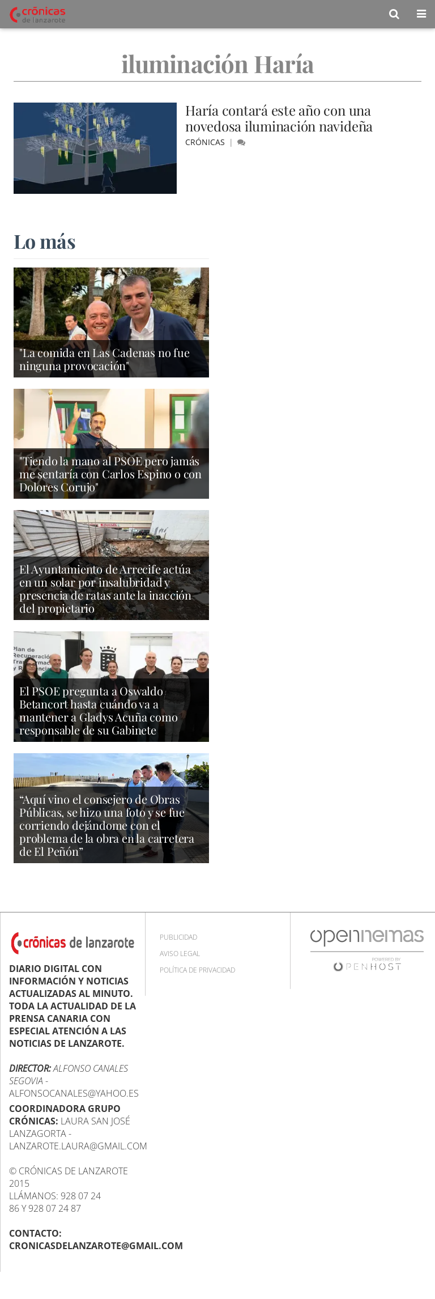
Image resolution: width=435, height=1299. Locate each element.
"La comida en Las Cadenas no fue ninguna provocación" (104, 359)
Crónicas (206, 142)
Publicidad (178, 937)
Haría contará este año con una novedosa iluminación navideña (279, 118)
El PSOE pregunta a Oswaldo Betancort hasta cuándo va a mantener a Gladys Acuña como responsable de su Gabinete (98, 710)
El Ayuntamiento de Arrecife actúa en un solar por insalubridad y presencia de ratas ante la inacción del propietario (105, 588)
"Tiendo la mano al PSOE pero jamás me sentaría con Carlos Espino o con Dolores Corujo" (110, 473)
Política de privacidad (197, 970)
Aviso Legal (180, 953)
